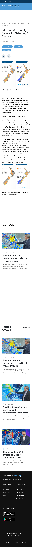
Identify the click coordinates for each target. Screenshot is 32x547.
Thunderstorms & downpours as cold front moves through (15, 258)
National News (7, 47)
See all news (26, 327)
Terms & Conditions (12, 533)
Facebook (20, 489)
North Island (18, 47)
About (21, 533)
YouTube (20, 499)
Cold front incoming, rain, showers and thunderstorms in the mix (15, 410)
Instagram (20, 495)
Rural (4, 501)
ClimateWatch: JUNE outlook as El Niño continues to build (13, 455)
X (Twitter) (20, 492)
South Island (6, 50)
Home (3, 23)
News (8, 23)
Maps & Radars (7, 492)
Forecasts (6, 489)
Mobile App (18, 535)
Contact (10, 535)
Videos (5, 498)
